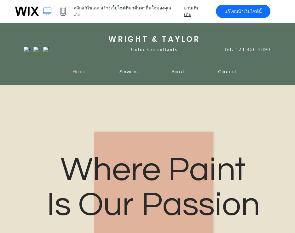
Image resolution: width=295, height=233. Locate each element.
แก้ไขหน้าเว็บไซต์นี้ (243, 11)
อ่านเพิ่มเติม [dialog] (192, 11)
